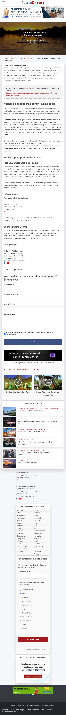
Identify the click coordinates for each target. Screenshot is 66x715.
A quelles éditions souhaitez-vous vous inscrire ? (32, 584)
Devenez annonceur (9, 712)
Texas (24, 625)
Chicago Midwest (27, 613)
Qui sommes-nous (8, 710)
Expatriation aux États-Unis (38, 450)
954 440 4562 (10, 258)
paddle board (31, 369)
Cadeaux (20, 531)
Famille (36, 510)
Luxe (35, 526)
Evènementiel (22, 549)
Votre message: (10, 314)
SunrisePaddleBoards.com (14, 261)
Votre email (25, 572)
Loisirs (36, 523)
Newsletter (35, 710)
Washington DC (27, 605)
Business (24, 629)
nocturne (21, 369)
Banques (20, 523)
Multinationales (39, 531)
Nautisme (37, 533)
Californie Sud (26, 621)
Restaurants (38, 538)
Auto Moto (21, 518)
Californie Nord (27, 617)
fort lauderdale (10, 369)
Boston (24, 609)
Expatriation (33, 429)
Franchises (37, 513)
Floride (18, 58)
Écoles (19, 544)
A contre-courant (23, 409)
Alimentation (21, 510)
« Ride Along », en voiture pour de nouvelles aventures (35, 442)
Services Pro (38, 546)
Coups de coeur (28, 58)
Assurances (21, 515)
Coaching (20, 533)
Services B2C (38, 544)
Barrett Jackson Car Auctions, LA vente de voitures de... (35, 421)
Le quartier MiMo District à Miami (28, 411)
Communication (22, 536)
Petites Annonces (46, 710)
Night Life (37, 536)
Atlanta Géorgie (27, 601)
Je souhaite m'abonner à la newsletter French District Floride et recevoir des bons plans (29, 333)
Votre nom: (9, 285)
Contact (28, 710)
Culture (41, 409)
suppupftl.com (10, 209)
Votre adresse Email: (12, 294)
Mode (36, 528)
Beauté (19, 528)
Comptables (21, 538)
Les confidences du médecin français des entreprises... (35, 452)
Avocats (20, 520)
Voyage (36, 554)
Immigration (38, 518)
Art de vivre (33, 409)
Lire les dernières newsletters (35, 649)
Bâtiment (20, 526)
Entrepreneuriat (22, 546)
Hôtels (36, 515)
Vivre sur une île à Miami (25, 462)
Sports (36, 549)
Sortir (31, 440)
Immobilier (48, 409)
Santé (36, 541)
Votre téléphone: (10, 304)
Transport (37, 551)
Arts (18, 513)
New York (25, 597)
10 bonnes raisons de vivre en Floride (30, 431)
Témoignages (20, 710)
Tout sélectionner (27, 589)
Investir (55, 409)
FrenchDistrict (9, 58)
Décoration (21, 541)
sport (40, 369)
